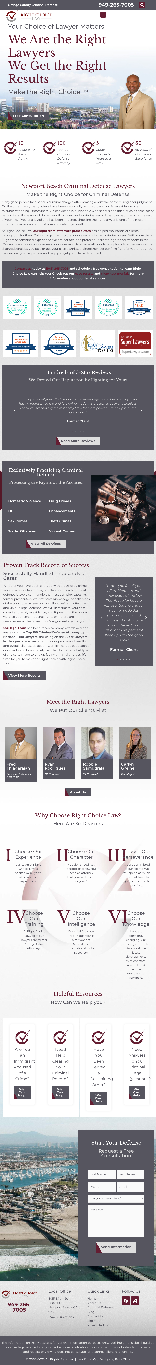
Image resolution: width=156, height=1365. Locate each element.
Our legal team (14, 628)
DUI (11, 511)
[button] (142, 5)
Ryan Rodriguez (55, 766)
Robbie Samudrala (93, 766)
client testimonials (115, 273)
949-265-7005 (116, 5)
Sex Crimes (18, 521)
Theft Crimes (60, 521)
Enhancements (62, 511)
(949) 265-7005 (57, 268)
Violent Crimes (62, 531)
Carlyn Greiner (128, 766)
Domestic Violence (24, 501)
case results (84, 273)
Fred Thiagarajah (18, 766)
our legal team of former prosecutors (62, 231)
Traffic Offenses (22, 531)
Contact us (23, 268)
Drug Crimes (60, 501)
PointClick (122, 1356)
